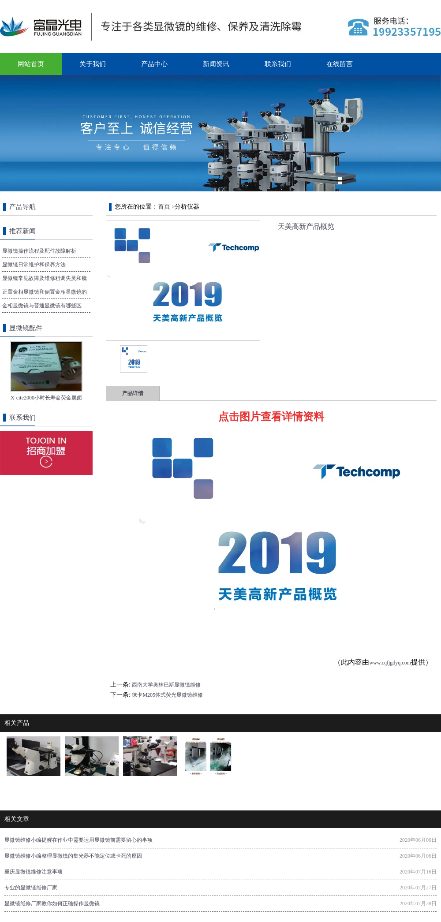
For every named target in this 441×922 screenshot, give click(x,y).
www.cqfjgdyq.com (390, 663)
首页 (164, 206)
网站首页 (31, 63)
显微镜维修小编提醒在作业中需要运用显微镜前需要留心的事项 (78, 840)
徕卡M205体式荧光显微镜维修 (167, 695)
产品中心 (154, 63)
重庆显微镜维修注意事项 (33, 872)
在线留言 (339, 63)
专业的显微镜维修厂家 (30, 888)
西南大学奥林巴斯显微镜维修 (166, 685)
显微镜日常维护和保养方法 (34, 264)
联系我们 (278, 63)
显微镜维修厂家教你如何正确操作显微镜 (52, 903)
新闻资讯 (216, 63)
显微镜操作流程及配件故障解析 (39, 251)
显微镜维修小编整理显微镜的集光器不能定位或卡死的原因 (73, 856)
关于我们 (92, 63)
